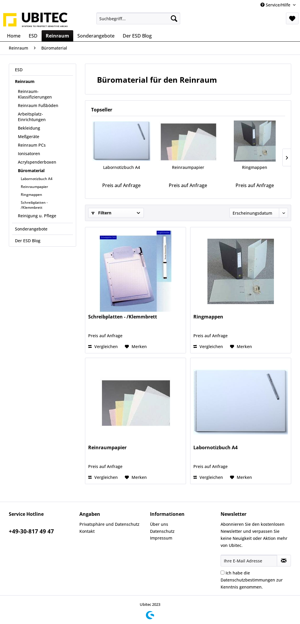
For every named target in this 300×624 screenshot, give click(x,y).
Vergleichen (103, 346)
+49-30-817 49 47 (31, 531)
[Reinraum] (57, 35)
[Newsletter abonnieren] (284, 561)
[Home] (14, 35)
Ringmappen (31, 194)
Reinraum (25, 81)
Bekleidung (29, 128)
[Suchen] (174, 18)
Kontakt (87, 531)
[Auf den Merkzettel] (136, 346)
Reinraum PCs (32, 145)
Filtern (101, 213)
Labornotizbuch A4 (36, 178)
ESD (19, 69)
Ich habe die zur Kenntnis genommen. (252, 580)
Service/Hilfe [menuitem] (276, 5)
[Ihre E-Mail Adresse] (249, 561)
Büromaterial (31, 170)
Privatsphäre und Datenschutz (109, 524)
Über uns (159, 524)
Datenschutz (162, 531)
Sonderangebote (31, 229)
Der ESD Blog (27, 240)
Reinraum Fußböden (38, 105)
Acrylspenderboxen (37, 162)
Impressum (161, 538)
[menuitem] (138, 18)
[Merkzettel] (292, 18)
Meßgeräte (28, 136)
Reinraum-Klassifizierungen (35, 94)
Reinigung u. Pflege (37, 215)
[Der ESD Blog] (137, 35)
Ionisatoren (29, 153)
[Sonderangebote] (96, 35)
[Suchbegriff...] (138, 18)
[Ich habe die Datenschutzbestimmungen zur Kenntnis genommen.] (222, 572)
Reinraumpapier (34, 186)
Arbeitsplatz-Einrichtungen (32, 116)
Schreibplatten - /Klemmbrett (34, 205)
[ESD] (33, 35)
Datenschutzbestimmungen (248, 580)
